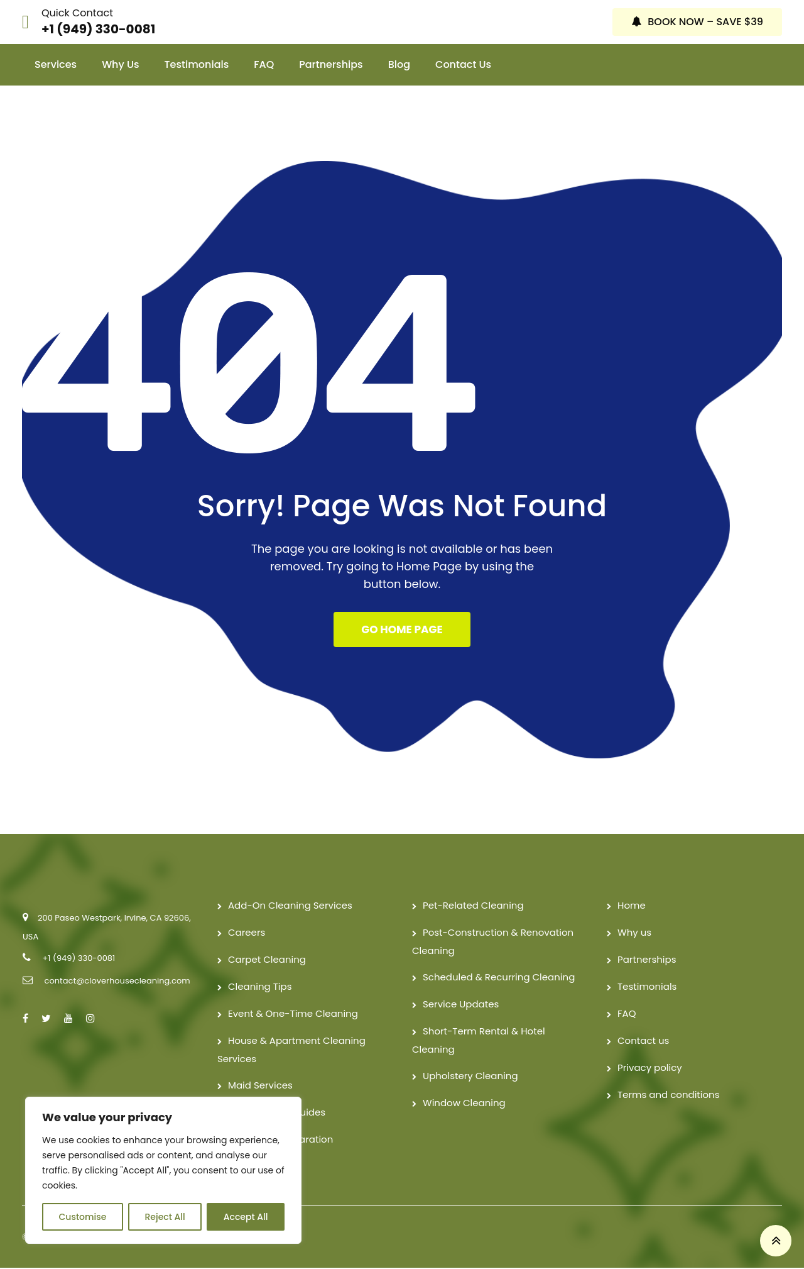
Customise (83, 1217)
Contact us (463, 64)
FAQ (264, 64)
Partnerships (330, 64)
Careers (246, 933)
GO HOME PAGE (401, 630)
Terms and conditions (668, 1095)
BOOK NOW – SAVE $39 (697, 21)
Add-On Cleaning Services (290, 906)
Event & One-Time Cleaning (293, 1014)
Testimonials (197, 64)
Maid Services (260, 1086)
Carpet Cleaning (267, 960)
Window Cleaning (464, 1104)
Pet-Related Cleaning (473, 906)
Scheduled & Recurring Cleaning (499, 978)
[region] (163, 1170)
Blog (399, 64)
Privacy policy (649, 1068)
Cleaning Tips (260, 987)
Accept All (246, 1217)
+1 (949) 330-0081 (98, 29)
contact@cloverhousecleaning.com (117, 982)
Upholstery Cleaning (470, 1076)
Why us (120, 64)
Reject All (164, 1217)
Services (56, 64)
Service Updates (461, 1005)
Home (631, 906)
